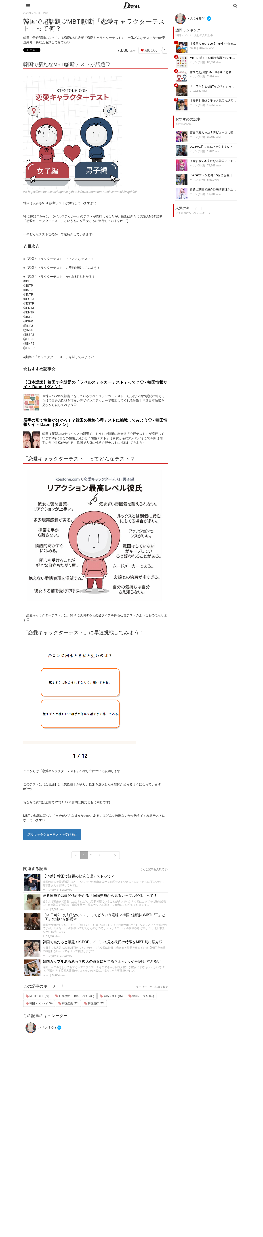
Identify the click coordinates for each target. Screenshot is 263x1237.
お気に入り (149, 50)
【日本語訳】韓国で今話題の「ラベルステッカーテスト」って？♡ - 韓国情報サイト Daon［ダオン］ (95, 384)
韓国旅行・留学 (159, 1160)
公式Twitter (194, 1195)
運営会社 (193, 1154)
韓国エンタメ (157, 1154)
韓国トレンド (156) (39, 1003)
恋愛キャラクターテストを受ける (50, 834)
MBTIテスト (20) (38, 996)
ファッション (157, 1166)
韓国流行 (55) (94, 1003)
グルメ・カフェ (159, 1189)
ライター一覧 (195, 1177)
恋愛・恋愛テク (159, 1195)
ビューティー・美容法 (163, 1183)
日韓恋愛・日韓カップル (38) (74, 996)
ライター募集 (195, 1183)
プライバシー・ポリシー (203, 1166)
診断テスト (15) (111, 996)
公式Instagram (196, 1189)
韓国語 (153, 1206)
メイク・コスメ (159, 1171)
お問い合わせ (195, 1171)
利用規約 (193, 1160)
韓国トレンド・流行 (162, 1200)
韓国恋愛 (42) (68, 1003)
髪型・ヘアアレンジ (162, 1177)
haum (46, 909)
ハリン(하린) (50, 889)
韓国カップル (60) (141, 996)
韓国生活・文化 (159, 1212)
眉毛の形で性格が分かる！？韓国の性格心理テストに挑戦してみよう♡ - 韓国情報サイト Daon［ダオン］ (95, 422)
